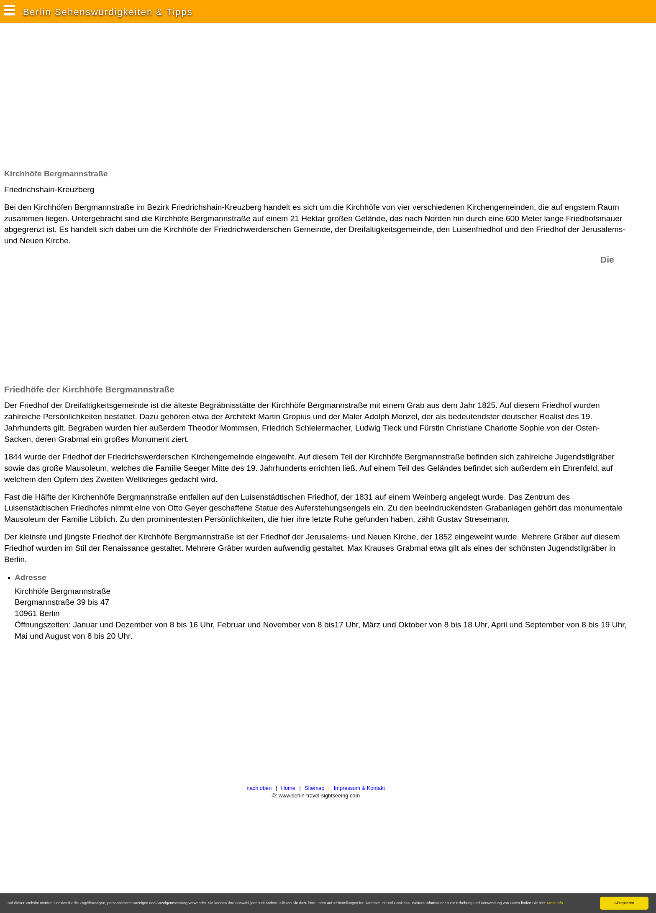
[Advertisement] (156, 100)
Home (288, 788)
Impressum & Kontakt (359, 788)
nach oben (259, 788)
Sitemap (314, 788)
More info (555, 903)
